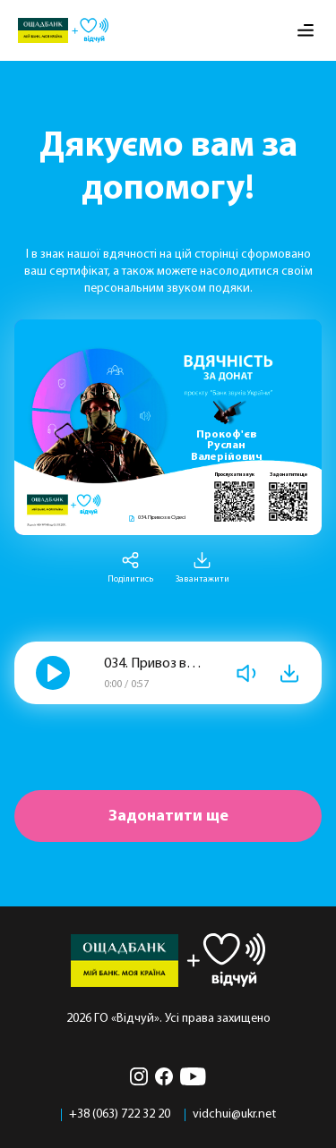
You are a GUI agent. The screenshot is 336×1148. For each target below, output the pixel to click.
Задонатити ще (168, 816)
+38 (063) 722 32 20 (119, 1115)
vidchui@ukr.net (234, 1115)
